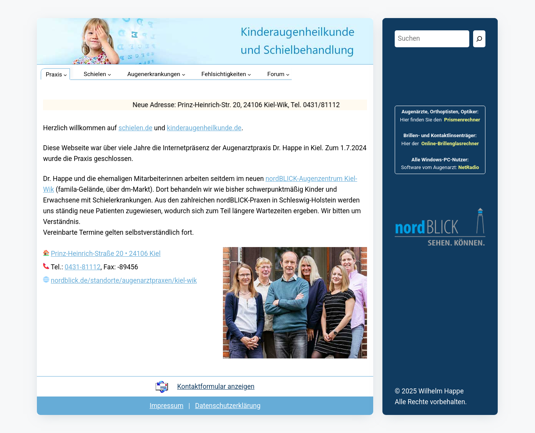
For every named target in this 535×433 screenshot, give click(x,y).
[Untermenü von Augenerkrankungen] (183, 74)
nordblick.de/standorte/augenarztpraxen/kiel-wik (124, 280)
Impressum (166, 406)
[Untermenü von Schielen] (109, 74)
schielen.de (135, 128)
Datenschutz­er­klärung (228, 406)
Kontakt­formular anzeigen (215, 386)
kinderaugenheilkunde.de (204, 128)
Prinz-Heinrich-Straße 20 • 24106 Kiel (105, 253)
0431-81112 (82, 267)
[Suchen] (479, 38)
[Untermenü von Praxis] (65, 74)
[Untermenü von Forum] (287, 74)
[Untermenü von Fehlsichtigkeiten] (249, 74)
